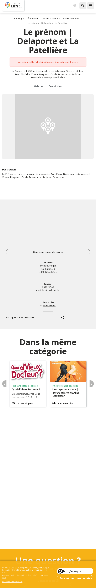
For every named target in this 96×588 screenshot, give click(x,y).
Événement (33, 18)
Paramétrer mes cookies (75, 578)
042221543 (48, 287)
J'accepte (75, 571)
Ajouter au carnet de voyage (48, 252)
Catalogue (19, 18)
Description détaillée (54, 77)
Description (55, 86)
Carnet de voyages (74, 5)
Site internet (49, 305)
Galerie (38, 86)
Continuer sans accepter (12, 581)
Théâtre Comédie (70, 18)
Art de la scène (50, 18)
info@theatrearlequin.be (48, 290)
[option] (48, 126)
